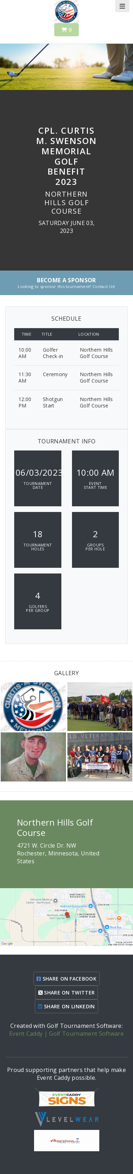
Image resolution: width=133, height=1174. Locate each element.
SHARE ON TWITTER (66, 992)
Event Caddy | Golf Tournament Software (66, 1033)
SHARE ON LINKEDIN (66, 1006)
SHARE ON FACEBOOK (66, 978)
